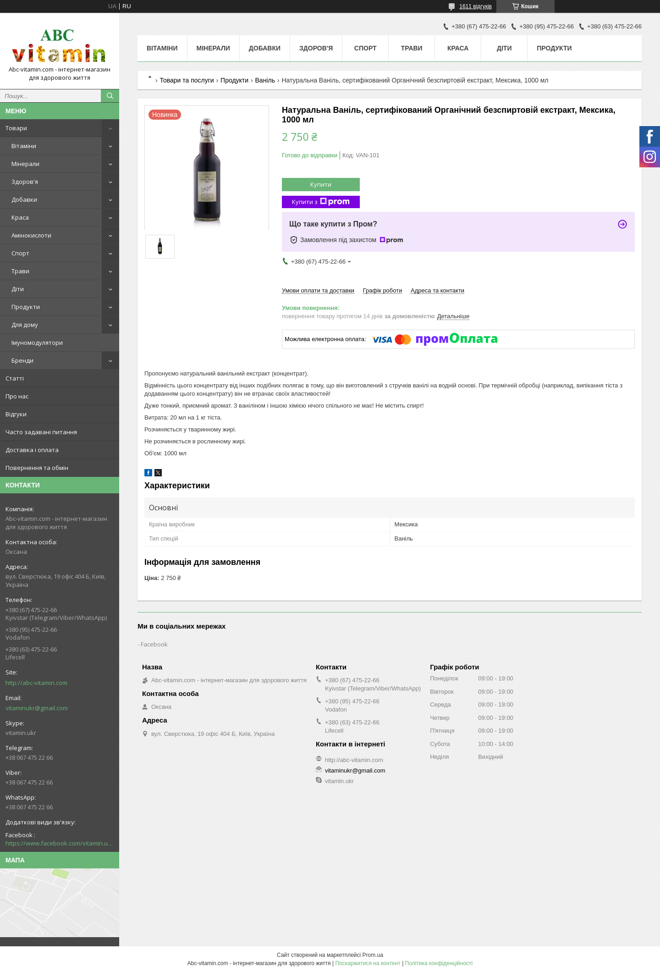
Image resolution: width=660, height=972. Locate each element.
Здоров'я (24, 181)
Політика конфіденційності (439, 963)
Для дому (24, 324)
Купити (320, 184)
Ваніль (265, 80)
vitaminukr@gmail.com (37, 708)
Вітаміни (23, 146)
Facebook (154, 644)
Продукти (25, 307)
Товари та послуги (187, 80)
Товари (16, 128)
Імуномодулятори (37, 342)
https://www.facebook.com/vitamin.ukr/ (60, 843)
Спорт (20, 253)
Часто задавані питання (41, 432)
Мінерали (25, 164)
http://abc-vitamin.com (36, 683)
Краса (20, 217)
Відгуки (16, 414)
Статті (15, 378)
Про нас (17, 396)
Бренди (22, 360)
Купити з (321, 202)
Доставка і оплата (32, 450)
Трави (20, 271)
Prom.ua (373, 955)
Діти (17, 289)
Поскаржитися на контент (367, 963)
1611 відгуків (475, 6)
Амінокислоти (31, 235)
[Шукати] (110, 96)
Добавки (24, 199)
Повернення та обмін (37, 468)
